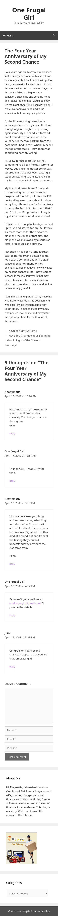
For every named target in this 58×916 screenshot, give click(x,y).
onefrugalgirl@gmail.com (25, 603)
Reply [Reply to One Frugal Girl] (12, 480)
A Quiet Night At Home (23, 331)
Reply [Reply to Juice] (12, 666)
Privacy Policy (42, 911)
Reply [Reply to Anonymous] (12, 433)
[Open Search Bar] (54, 35)
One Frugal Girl (29, 14)
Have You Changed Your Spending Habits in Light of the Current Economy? (28, 340)
